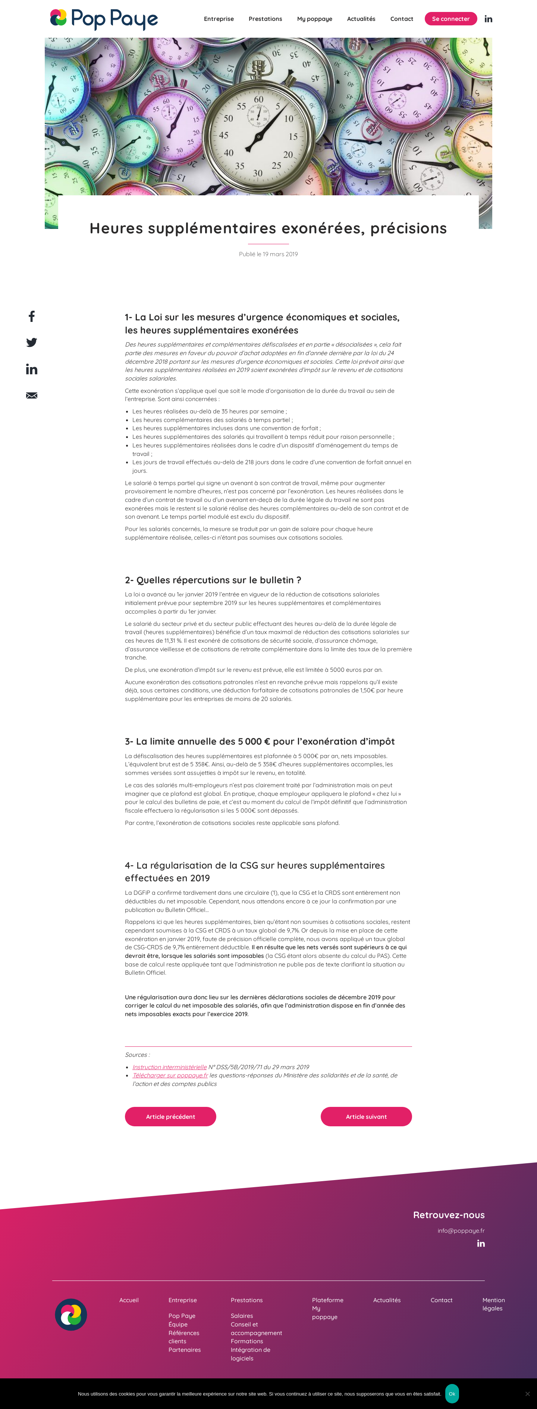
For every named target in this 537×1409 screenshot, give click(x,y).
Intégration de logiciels (250, 1354)
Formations (247, 1341)
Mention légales (494, 1304)
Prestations (265, 19)
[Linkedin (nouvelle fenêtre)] (488, 18)
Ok (452, 1394)
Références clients (184, 1337)
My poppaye (314, 19)
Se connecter (451, 18)
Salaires (242, 1315)
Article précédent (170, 1116)
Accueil (129, 1300)
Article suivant (366, 1116)
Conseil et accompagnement (256, 1328)
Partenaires (185, 1349)
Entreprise (219, 19)
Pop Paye (182, 1315)
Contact (402, 19)
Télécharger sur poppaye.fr (170, 1075)
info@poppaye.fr (461, 1230)
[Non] (527, 1393)
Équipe (178, 1324)
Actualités (361, 19)
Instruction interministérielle (169, 1067)
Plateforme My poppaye (327, 1308)
